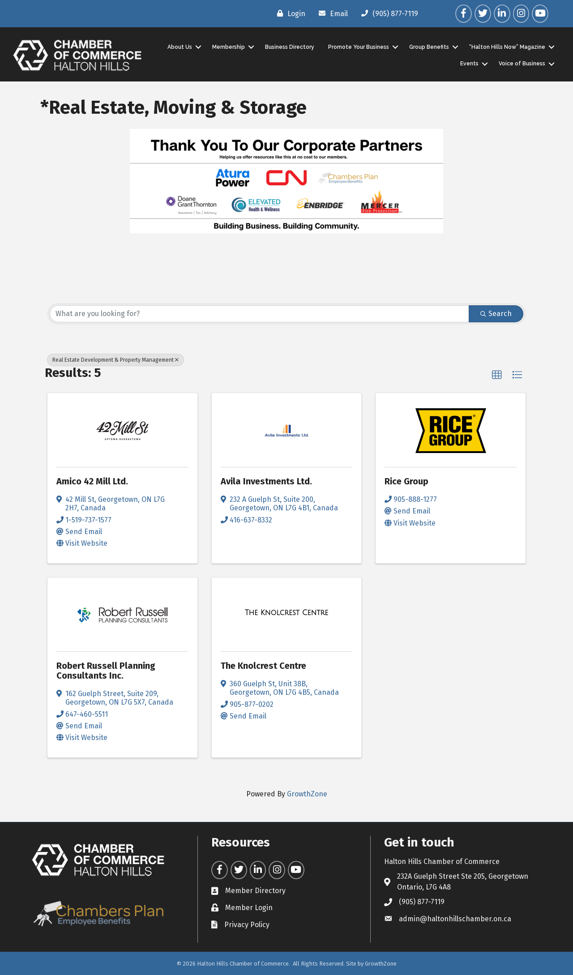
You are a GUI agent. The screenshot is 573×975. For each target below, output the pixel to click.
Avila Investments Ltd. (266, 481)
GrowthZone (307, 794)
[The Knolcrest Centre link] (287, 612)
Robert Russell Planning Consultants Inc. (105, 670)
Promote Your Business (357, 46)
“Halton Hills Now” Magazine (506, 46)
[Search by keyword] (259, 313)
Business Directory (288, 46)
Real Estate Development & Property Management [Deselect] (115, 359)
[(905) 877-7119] (387, 13)
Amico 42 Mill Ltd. (92, 481)
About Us (179, 46)
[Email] (331, 13)
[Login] (289, 13)
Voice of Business (521, 63)
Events (468, 63)
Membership (227, 46)
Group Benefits (428, 46)
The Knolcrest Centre (263, 665)
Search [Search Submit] (496, 313)
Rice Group (406, 481)
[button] (497, 375)
